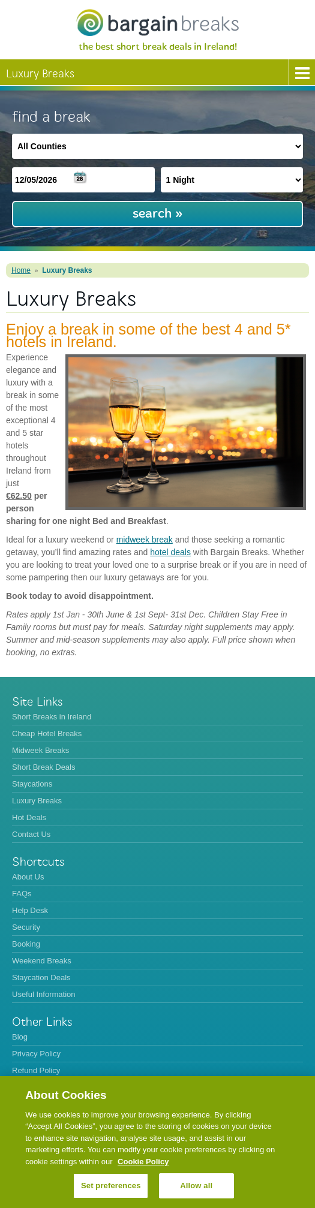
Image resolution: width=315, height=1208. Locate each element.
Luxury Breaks (67, 270)
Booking (26, 943)
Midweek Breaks (40, 750)
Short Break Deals (44, 767)
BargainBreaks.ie (157, 22)
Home (21, 270)
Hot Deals (29, 817)
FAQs (22, 893)
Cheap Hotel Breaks (47, 733)
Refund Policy (36, 1070)
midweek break (144, 539)
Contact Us (31, 834)
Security (26, 927)
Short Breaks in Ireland (51, 716)
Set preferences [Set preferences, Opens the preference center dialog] (111, 1185)
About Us (28, 876)
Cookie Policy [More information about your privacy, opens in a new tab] (143, 1161)
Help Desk (30, 910)
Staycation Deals (41, 977)
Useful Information (44, 994)
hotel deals (170, 552)
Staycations (32, 783)
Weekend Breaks (41, 960)
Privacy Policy (36, 1053)
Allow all (196, 1185)
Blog (20, 1036)
